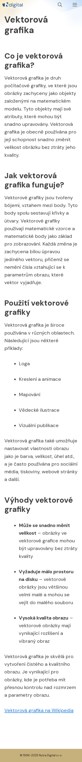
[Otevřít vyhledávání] (60, 5)
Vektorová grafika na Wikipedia (38, 710)
